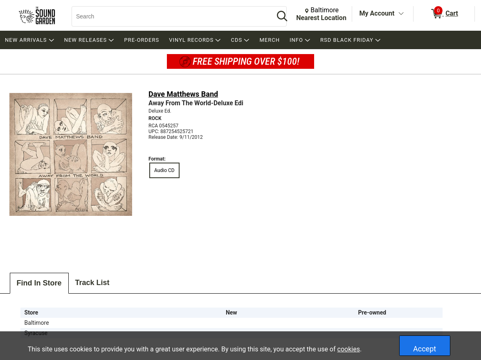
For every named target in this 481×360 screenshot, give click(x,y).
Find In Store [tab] (39, 283)
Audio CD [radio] (164, 170)
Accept (424, 348)
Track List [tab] (92, 282)
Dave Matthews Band (183, 94)
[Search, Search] (169, 16)
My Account (377, 13)
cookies (348, 349)
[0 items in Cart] (444, 14)
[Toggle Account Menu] (401, 14)
